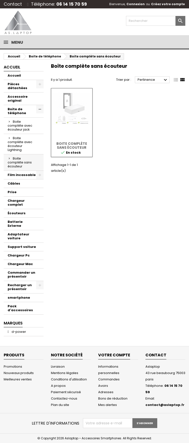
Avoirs (103, 385)
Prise (12, 192)
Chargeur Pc (19, 255)
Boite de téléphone (17, 111)
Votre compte (114, 355)
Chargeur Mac (20, 264)
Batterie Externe (15, 223)
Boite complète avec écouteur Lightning (20, 144)
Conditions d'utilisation (69, 379)
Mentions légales (64, 373)
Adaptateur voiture (18, 236)
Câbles (14, 183)
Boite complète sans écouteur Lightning (71, 147)
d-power (18, 331)
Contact (13, 4)
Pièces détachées (17, 86)
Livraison (58, 366)
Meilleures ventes (18, 379)
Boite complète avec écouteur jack (20, 125)
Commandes (109, 379)
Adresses (105, 392)
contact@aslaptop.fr (164, 405)
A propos (58, 385)
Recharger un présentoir (20, 287)
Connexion (135, 4)
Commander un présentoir (21, 274)
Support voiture (22, 246)
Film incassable (22, 175)
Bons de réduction (112, 398)
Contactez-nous (64, 398)
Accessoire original (18, 98)
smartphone (19, 297)
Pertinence (153, 80)
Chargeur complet (16, 202)
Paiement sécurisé (66, 392)
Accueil (12, 67)
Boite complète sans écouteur (20, 162)
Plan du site (60, 405)
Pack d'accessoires (20, 308)
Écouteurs (17, 213)
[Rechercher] (155, 21)
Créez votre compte (168, 4)
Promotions (13, 366)
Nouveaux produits (19, 373)
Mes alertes (107, 405)
